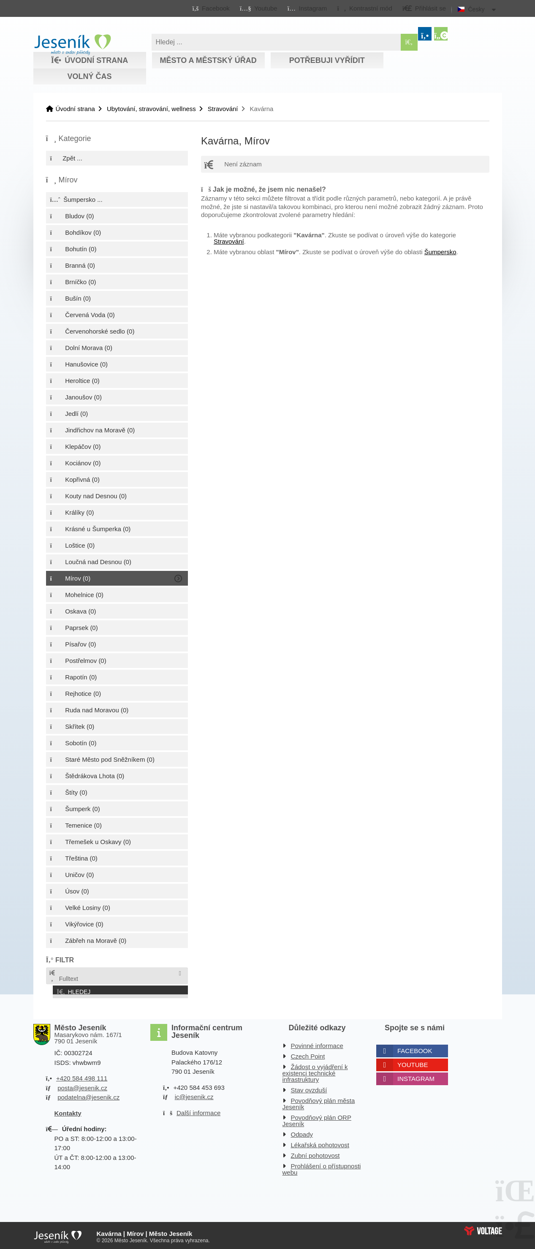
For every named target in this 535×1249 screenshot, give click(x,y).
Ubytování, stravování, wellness (151, 109)
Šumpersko (440, 251)
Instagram (416, 1076)
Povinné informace (317, 1043)
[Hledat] (409, 42)
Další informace (198, 1110)
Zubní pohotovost (315, 1153)
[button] (364, 8)
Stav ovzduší (309, 1088)
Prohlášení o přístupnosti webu (321, 1167)
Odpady (302, 1132)
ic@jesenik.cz (194, 1094)
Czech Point (308, 1054)
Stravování (223, 109)
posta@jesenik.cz (82, 1085)
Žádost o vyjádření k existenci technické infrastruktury (315, 1071)
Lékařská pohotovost (320, 1142)
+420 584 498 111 (81, 1076)
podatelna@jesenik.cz (88, 1095)
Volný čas (89, 76)
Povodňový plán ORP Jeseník (316, 1118)
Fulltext (63, 976)
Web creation (483, 1228)
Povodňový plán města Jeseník (318, 1101)
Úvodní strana (72, 45)
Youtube (412, 1062)
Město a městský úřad (208, 60)
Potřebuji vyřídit (327, 60)
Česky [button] (476, 9)
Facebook (414, 1048)
